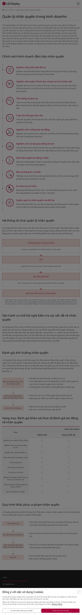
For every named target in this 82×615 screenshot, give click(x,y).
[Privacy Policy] (57, 604)
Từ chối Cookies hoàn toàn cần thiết (22, 611)
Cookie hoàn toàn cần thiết (60, 611)
